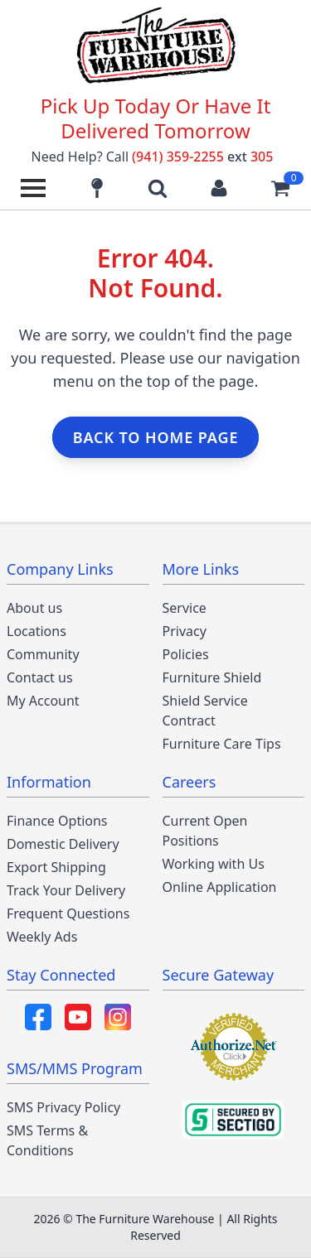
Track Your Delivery (66, 890)
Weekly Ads (42, 937)
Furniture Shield (212, 677)
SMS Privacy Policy (63, 1107)
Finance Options (57, 821)
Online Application (220, 887)
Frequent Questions (68, 913)
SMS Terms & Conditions (47, 1140)
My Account (43, 701)
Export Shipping (56, 867)
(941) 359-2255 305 (202, 156)
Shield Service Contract (205, 711)
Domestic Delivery (63, 844)
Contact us (40, 677)
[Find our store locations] (97, 188)
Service (185, 608)
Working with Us (214, 864)
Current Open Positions (205, 831)
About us (34, 608)
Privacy (185, 631)
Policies (186, 654)
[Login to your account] (219, 188)
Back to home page (156, 437)
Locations (36, 631)
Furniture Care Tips (222, 744)
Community (43, 654)
